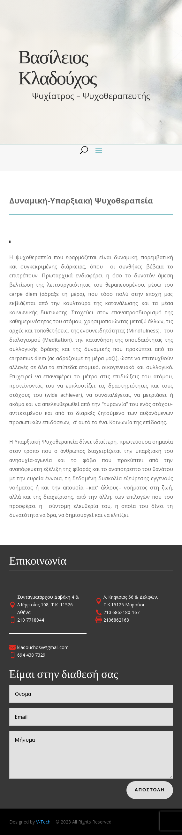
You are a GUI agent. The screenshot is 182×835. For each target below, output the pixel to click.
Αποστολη (154, 789)
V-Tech (43, 822)
